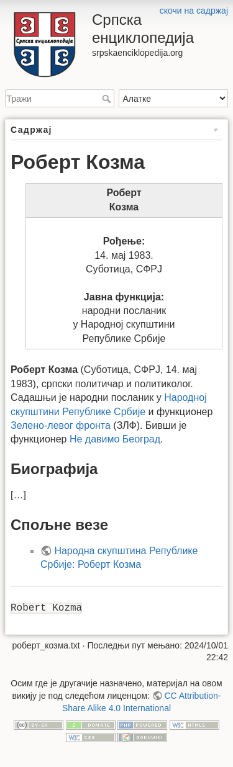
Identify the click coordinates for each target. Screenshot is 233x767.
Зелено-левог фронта (61, 425)
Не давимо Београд (115, 439)
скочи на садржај (194, 11)
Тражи (108, 98)
